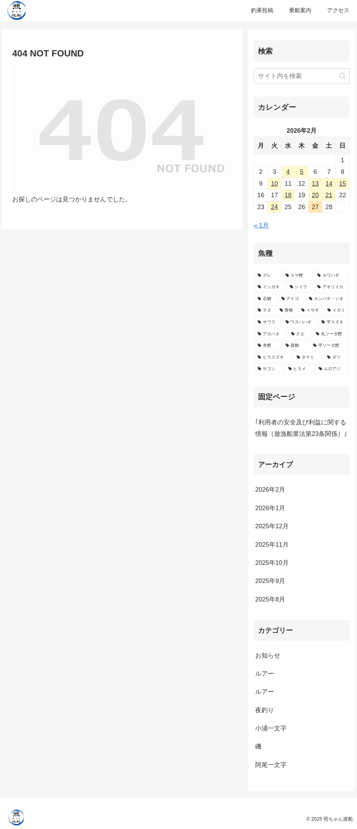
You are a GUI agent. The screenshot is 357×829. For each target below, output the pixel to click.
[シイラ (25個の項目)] (300, 287)
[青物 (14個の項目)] (286, 310)
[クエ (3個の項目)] (299, 334)
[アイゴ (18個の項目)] (291, 299)
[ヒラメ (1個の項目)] (299, 369)
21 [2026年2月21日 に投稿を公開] (328, 195)
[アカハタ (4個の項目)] (270, 334)
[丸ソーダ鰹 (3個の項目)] (331, 334)
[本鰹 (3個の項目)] (268, 345)
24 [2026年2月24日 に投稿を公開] (274, 207)
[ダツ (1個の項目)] (336, 357)
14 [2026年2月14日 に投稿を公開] (328, 183)
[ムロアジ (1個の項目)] (332, 369)
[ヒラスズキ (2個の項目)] (273, 357)
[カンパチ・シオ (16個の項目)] (327, 299)
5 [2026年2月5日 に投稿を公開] (301, 171)
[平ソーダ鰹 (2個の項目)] (329, 345)
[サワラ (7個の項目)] (268, 322)
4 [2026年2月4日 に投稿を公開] (288, 171)
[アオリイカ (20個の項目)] (331, 287)
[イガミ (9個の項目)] (336, 310)
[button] (342, 76)
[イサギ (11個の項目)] (310, 310)
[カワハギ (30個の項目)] (331, 275)
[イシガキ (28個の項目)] (270, 287)
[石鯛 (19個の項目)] (265, 299)
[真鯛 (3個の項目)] (295, 345)
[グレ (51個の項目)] (268, 275)
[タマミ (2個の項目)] (308, 357)
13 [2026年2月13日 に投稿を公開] (315, 183)
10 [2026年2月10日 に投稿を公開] (274, 183)
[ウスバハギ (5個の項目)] (299, 322)
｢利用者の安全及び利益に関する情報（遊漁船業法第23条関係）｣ (301, 428)
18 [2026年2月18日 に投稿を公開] (287, 195)
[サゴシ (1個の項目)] (269, 369)
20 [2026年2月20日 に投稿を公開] (315, 195)
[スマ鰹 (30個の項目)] (297, 275)
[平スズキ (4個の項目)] (333, 322)
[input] (301, 76)
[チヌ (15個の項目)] (265, 310)
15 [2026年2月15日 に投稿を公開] (342, 183)
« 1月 (261, 225)
